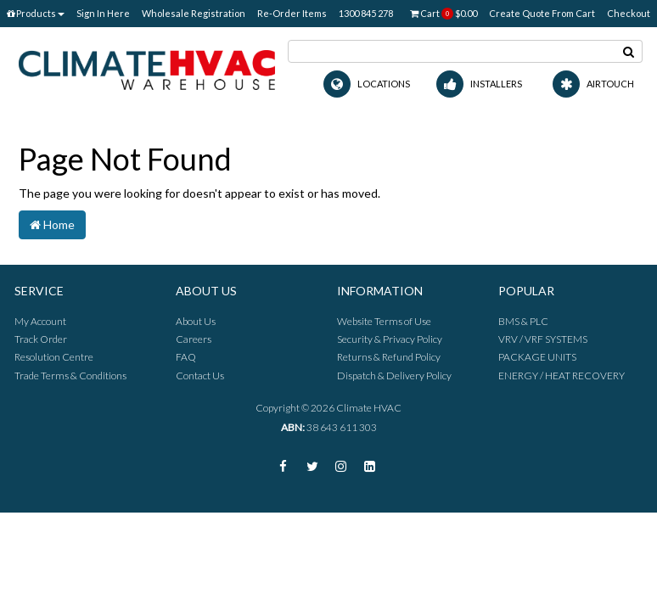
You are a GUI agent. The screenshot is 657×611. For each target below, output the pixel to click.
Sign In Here (103, 13)
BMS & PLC (523, 321)
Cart (443, 14)
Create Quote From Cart (542, 13)
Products (36, 13)
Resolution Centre (53, 356)
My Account (40, 321)
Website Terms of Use (384, 321)
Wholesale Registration (193, 13)
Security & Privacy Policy (389, 339)
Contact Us (200, 375)
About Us (196, 321)
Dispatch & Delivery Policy (394, 375)
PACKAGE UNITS (537, 356)
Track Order (40, 339)
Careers (193, 339)
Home (52, 224)
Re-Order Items (292, 13)
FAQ (186, 356)
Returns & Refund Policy (389, 356)
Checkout (628, 13)
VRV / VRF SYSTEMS (542, 339)
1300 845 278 (366, 13)
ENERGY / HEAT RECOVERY (561, 375)
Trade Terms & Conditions (70, 375)
